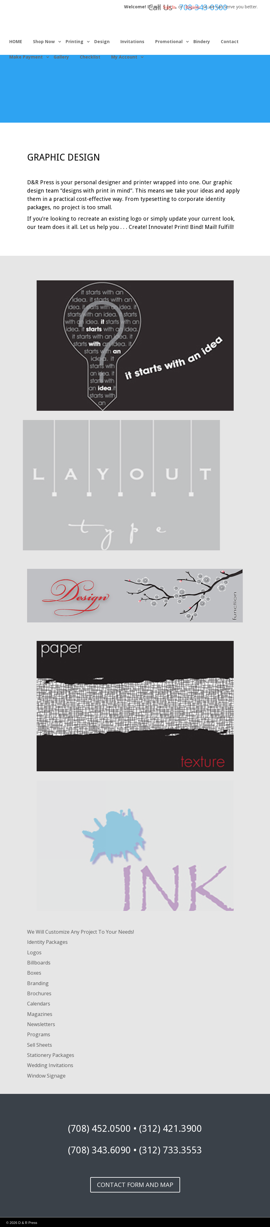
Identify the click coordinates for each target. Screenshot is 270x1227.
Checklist (90, 57)
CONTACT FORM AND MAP (135, 1184)
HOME (15, 41)
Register (192, 7)
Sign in (169, 7)
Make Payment (26, 57)
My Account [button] (124, 57)
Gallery (61, 57)
